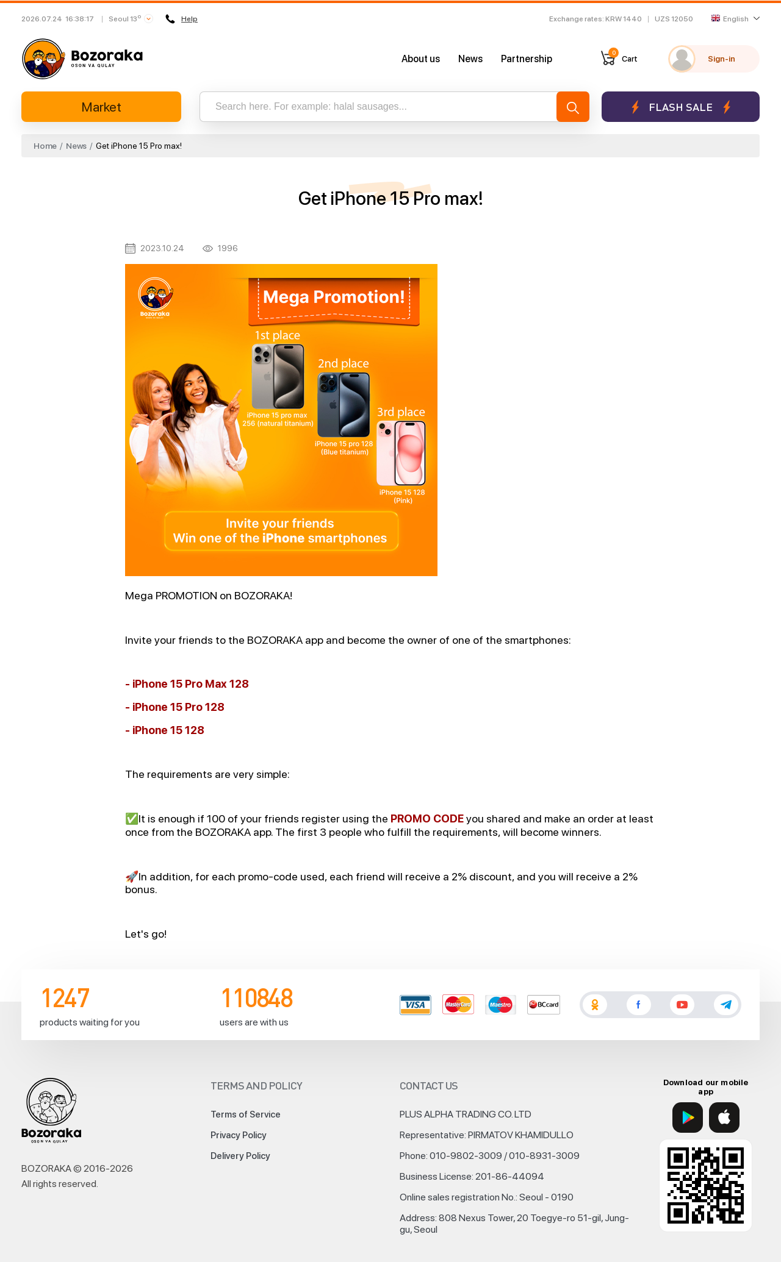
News (470, 59)
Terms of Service (246, 1114)
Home (45, 146)
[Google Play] (687, 1117)
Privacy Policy (239, 1135)
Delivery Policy (240, 1155)
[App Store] (724, 1117)
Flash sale (680, 107)
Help (181, 19)
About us (420, 59)
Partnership (526, 59)
